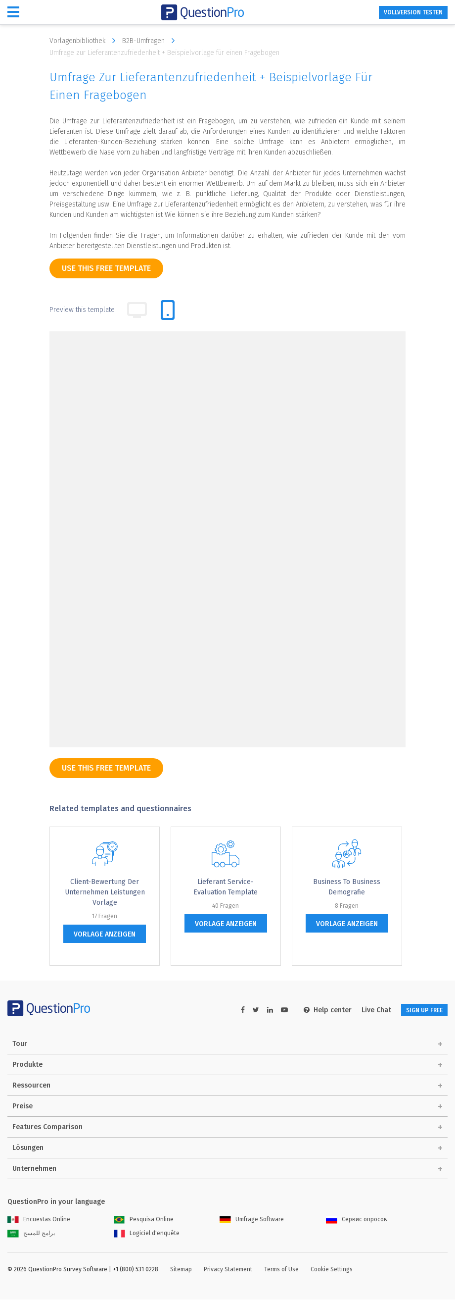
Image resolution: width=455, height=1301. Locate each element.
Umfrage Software (252, 1220)
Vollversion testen (404, 12)
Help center (312, 1010)
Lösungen (28, 1149)
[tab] (168, 310)
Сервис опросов (356, 1220)
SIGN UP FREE (416, 1010)
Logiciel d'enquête (147, 1234)
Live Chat (360, 1010)
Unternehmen (34, 1170)
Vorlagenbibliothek (84, 40)
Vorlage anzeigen (105, 934)
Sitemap (181, 1270)
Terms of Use (281, 1270)
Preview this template (82, 310)
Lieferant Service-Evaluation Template (225, 887)
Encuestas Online (38, 1220)
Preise (22, 1107)
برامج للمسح (31, 1234)
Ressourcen (31, 1087)
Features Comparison (47, 1128)
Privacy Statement (228, 1270)
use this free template (106, 268)
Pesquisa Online (144, 1220)
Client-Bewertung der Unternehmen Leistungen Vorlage (105, 892)
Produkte (27, 1066)
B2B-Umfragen (151, 40)
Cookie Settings (332, 1270)
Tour (19, 1045)
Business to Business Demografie (346, 887)
